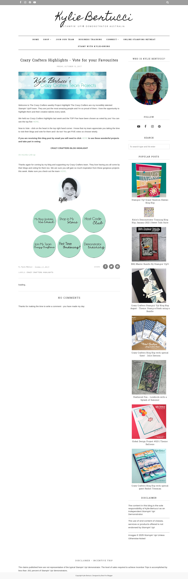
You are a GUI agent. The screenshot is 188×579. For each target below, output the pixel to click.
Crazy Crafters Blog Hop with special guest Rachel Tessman (150, 487)
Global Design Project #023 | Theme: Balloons (150, 443)
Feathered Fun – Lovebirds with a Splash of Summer (150, 399)
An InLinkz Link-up (26, 155)
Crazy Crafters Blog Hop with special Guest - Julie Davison (150, 354)
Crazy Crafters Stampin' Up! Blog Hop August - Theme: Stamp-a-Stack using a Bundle (150, 308)
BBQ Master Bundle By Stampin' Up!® (150, 264)
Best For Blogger (107, 575)
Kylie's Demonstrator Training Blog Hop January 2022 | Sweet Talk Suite (150, 221)
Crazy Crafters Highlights (40, 272)
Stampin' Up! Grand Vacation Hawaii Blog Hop (150, 201)
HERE (36, 121)
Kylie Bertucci (94, 18)
